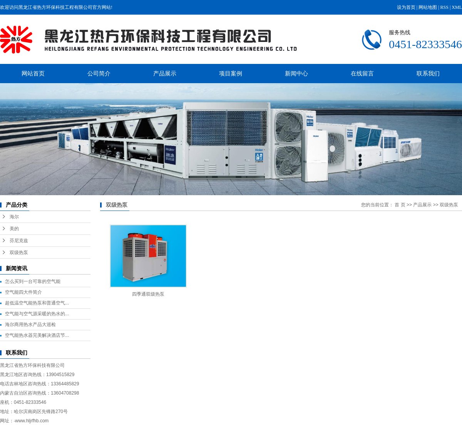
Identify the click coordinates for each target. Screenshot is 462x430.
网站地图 (427, 7)
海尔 (14, 216)
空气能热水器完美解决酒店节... (37, 335)
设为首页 (406, 7)
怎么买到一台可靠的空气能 (32, 281)
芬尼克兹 (19, 240)
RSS (444, 7)
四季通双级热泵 (148, 294)
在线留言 (362, 73)
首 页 (400, 204)
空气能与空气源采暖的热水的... (37, 313)
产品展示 (164, 73)
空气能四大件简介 (23, 292)
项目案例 (230, 73)
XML (457, 7)
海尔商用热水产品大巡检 (30, 324)
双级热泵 (19, 252)
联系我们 (428, 73)
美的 (14, 228)
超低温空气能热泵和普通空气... (37, 303)
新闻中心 (296, 73)
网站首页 (33, 73)
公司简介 (98, 73)
